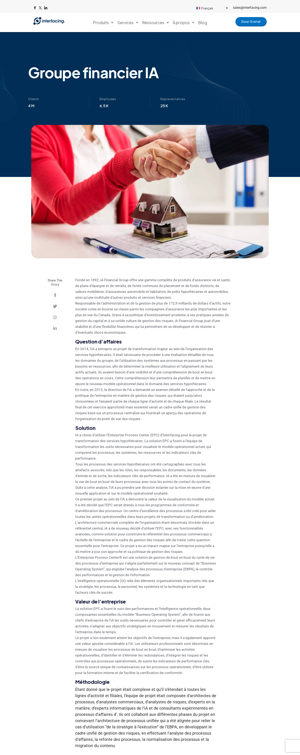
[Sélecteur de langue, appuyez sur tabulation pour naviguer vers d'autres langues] (212, 8)
